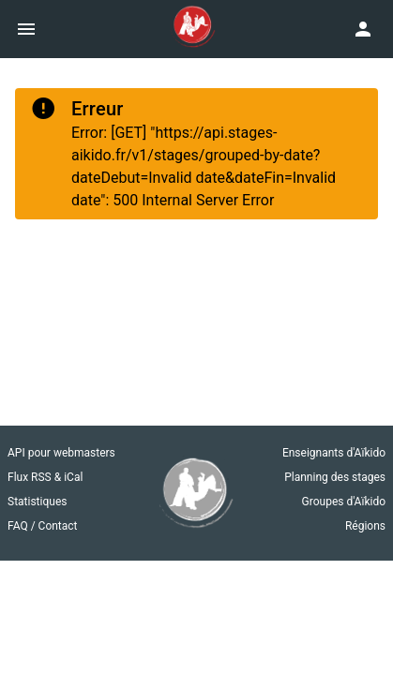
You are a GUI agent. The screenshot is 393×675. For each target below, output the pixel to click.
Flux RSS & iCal (45, 477)
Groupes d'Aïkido (343, 501)
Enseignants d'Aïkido (333, 452)
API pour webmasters (61, 452)
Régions (365, 525)
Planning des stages (334, 477)
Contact (58, 525)
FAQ (19, 525)
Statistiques (37, 501)
